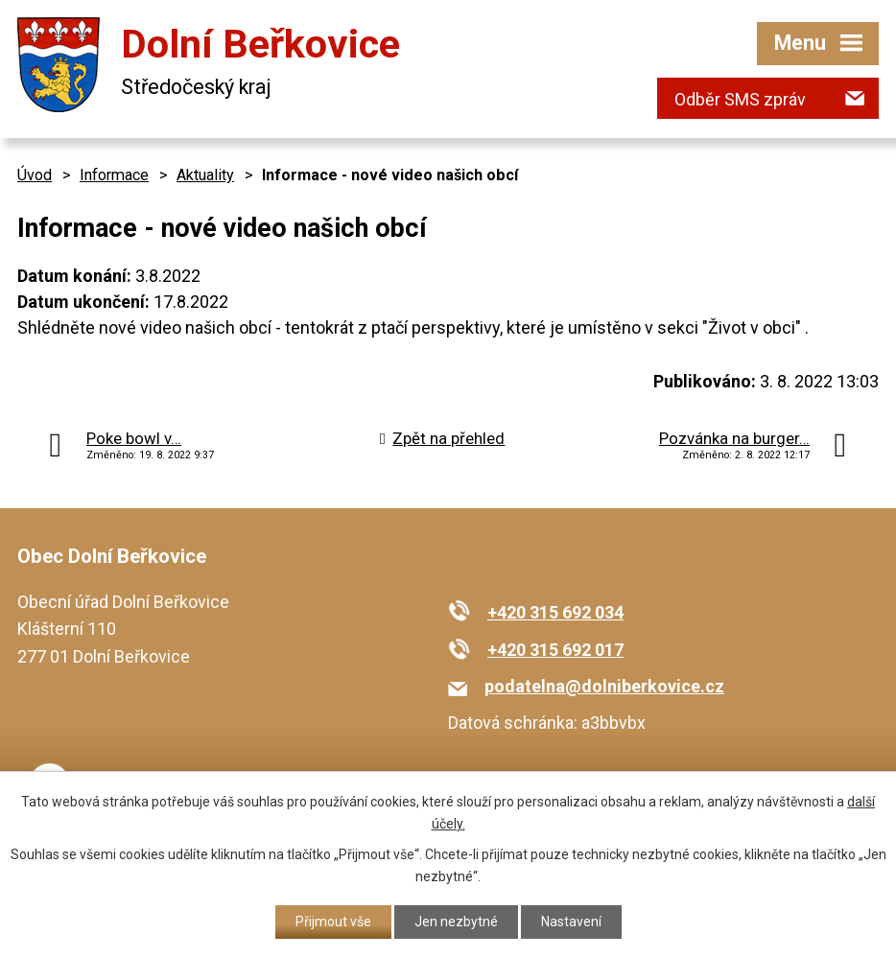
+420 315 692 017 (555, 650)
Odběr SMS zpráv (740, 99)
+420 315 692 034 (555, 612)
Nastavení (571, 921)
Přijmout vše (333, 921)
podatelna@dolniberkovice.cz (604, 686)
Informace (114, 175)
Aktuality (205, 175)
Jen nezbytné (456, 921)
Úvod (34, 175)
